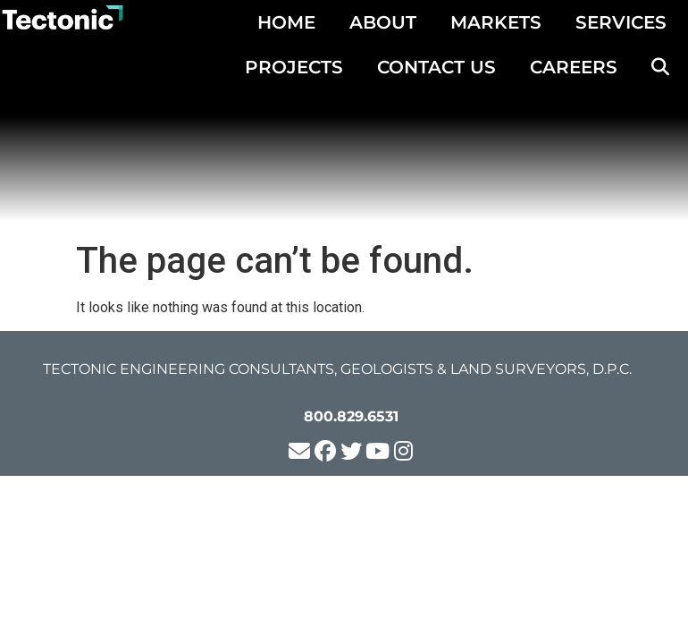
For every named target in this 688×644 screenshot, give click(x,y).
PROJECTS (294, 67)
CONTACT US (436, 67)
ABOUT (382, 22)
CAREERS (573, 67)
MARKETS (495, 22)
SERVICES (621, 22)
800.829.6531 (351, 416)
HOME (286, 22)
